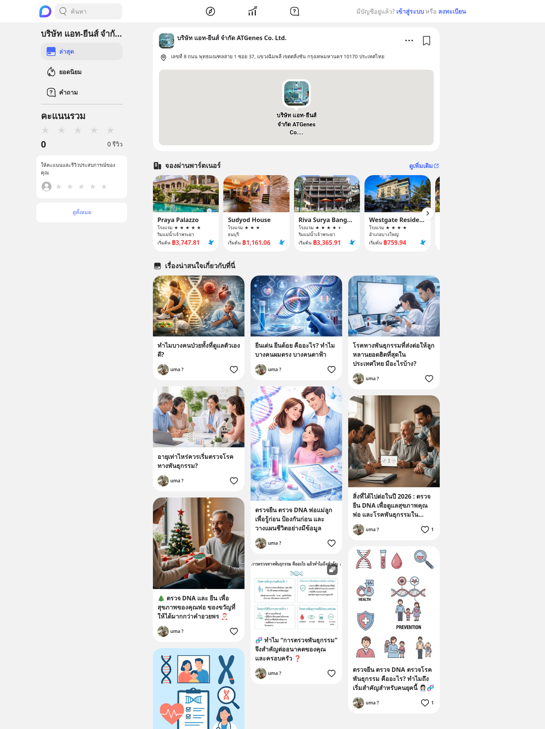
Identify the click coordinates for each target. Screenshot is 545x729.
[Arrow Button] (428, 213)
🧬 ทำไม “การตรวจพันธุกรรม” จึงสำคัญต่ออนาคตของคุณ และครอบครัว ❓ (296, 649)
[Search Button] (63, 11)
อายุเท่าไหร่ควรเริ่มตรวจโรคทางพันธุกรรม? (195, 461)
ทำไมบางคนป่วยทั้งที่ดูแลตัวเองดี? (198, 350)
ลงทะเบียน (452, 11)
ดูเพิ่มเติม (424, 166)
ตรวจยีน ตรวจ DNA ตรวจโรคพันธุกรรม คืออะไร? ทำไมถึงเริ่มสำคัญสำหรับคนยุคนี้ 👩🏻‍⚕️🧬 (393, 678)
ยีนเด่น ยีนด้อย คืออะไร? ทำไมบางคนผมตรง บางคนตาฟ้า (295, 350)
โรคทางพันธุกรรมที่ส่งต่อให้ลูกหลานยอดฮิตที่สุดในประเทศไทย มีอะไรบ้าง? (393, 354)
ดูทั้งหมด (82, 212)
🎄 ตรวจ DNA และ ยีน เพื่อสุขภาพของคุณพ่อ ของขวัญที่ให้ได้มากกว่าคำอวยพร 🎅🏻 (196, 607)
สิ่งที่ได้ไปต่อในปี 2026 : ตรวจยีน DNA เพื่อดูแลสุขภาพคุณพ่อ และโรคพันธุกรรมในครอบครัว (391, 505)
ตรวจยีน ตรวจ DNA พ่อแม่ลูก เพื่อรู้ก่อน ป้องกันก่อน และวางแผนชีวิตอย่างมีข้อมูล (293, 519)
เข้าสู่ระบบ (410, 11)
